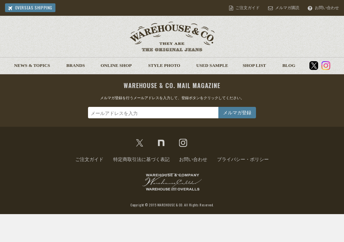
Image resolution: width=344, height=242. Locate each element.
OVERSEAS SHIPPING (33, 7)
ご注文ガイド (247, 7)
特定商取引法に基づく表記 (141, 159)
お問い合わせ (327, 7)
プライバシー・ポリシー (243, 159)
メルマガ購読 (287, 7)
